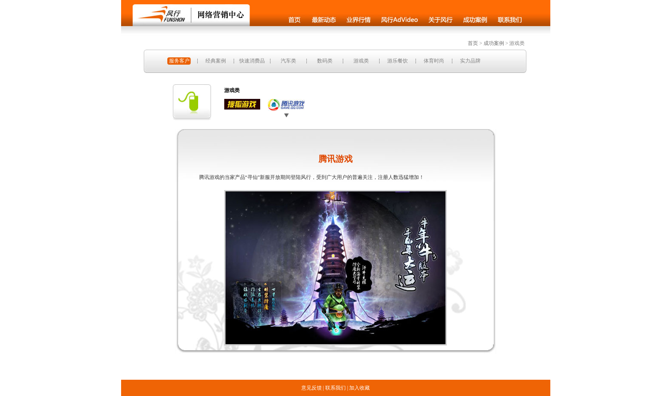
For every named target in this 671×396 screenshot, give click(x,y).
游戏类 (361, 61)
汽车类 (288, 61)
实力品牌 (470, 61)
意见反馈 (311, 388)
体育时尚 (434, 61)
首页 (473, 43)
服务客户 (179, 61)
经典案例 (215, 61)
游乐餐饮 (397, 61)
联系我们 (335, 388)
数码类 (325, 61)
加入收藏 (359, 388)
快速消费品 (252, 61)
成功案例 (494, 43)
